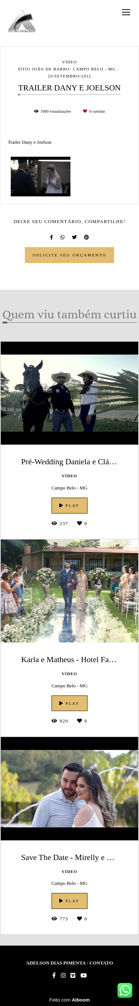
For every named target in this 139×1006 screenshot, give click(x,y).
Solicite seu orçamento (70, 255)
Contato (101, 962)
